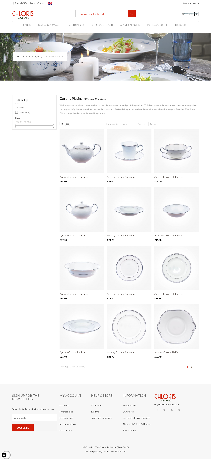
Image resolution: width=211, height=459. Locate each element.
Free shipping (129, 430)
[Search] (105, 13)
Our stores (128, 411)
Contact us (96, 405)
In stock (24, 112)
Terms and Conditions (101, 417)
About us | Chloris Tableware (137, 424)
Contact (41, 3)
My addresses (66, 417)
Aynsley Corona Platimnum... (169, 235)
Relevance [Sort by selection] (174, 124)
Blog (32, 3)
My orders (65, 405)
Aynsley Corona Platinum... (74, 176)
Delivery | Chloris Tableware (136, 417)
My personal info (68, 424)
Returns (95, 411)
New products (129, 405)
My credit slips (66, 411)
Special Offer (21, 3)
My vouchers (66, 430)
